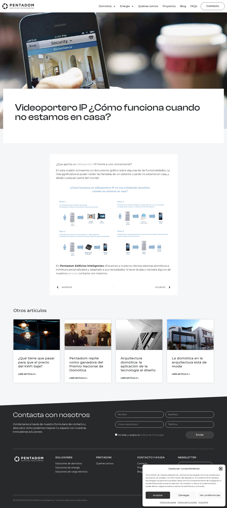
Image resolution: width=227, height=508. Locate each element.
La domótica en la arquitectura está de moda (189, 362)
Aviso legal (203, 502)
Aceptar (158, 495)
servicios (73, 273)
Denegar (183, 495)
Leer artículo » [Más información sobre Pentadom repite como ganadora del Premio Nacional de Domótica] (78, 378)
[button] (220, 468)
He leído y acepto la (141, 435)
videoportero (85, 164)
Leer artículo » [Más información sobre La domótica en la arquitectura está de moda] (181, 374)
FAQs (193, 6)
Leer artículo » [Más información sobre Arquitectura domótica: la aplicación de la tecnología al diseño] (130, 378)
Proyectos (169, 6)
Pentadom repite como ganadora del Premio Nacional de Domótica (86, 364)
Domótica (107, 6)
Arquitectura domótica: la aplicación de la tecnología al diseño (138, 364)
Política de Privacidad (152, 435)
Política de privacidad (187, 502)
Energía (127, 6)
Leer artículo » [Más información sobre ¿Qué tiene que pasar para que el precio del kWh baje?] (27, 374)
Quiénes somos (148, 6)
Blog (183, 6)
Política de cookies (168, 502)
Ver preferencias (210, 495)
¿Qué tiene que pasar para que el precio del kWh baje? (36, 362)
